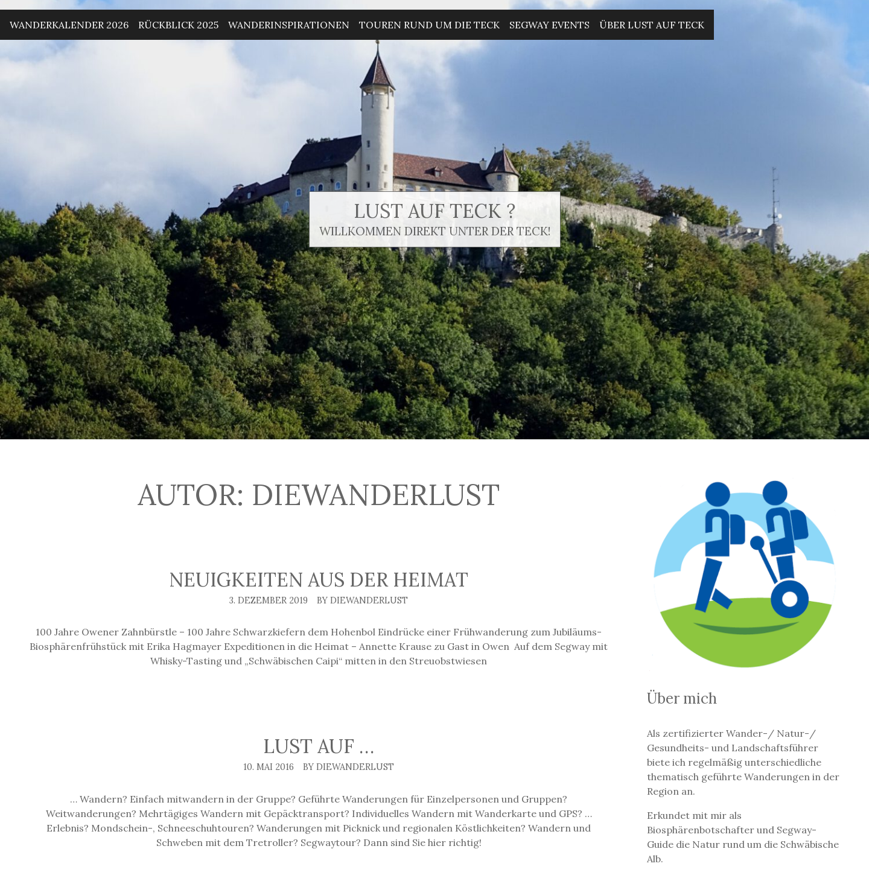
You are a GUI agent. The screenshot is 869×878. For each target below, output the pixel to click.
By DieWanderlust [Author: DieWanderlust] (362, 600)
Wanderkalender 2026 (69, 25)
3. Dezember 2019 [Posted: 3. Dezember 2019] (268, 600)
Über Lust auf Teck (651, 25)
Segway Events (549, 25)
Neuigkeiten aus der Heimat (318, 579)
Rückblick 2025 (178, 25)
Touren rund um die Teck (429, 25)
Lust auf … (318, 746)
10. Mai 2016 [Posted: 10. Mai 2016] (268, 767)
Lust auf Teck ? (434, 211)
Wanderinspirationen (288, 25)
